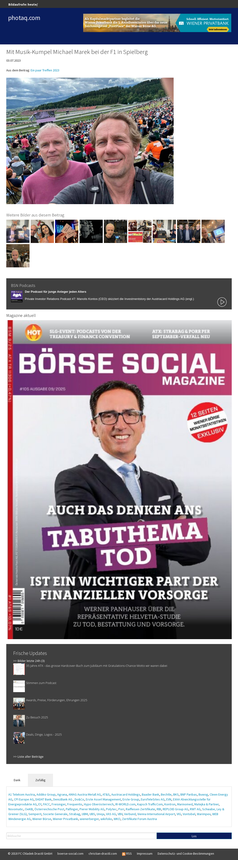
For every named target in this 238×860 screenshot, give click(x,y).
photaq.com (24, 17)
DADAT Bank (43, 799)
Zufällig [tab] (40, 780)
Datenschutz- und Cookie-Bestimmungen (186, 853)
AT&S (106, 794)
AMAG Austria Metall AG (85, 794)
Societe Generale (55, 814)
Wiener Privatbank (65, 819)
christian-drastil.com (103, 853)
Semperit (34, 814)
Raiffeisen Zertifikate (140, 809)
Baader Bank (150, 794)
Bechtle (166, 794)
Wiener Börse (41, 819)
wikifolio (106, 819)
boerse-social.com (70, 853)
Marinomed (185, 804)
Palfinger (72, 809)
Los (194, 836)
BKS (176, 794)
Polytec (111, 809)
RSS (127, 853)
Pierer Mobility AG (91, 809)
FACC (46, 804)
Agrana (62, 794)
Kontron (169, 804)
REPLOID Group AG (175, 809)
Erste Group (130, 799)
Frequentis (74, 804)
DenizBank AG (63, 799)
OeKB (29, 809)
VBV (120, 814)
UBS (92, 814)
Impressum (144, 853)
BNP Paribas (188, 794)
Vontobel (189, 814)
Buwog (203, 794)
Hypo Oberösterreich (99, 804)
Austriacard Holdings (125, 794)
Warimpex (204, 814)
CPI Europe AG (24, 799)
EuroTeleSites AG (153, 799)
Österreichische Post (49, 809)
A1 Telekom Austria (21, 794)
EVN (168, 799)
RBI (159, 809)
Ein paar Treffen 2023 (45, 70)
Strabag (74, 814)
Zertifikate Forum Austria (139, 819)
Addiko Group (46, 794)
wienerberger (89, 819)
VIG (179, 814)
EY (39, 804)
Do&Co (79, 799)
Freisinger (59, 804)
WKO (117, 819)
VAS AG (111, 814)
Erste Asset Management (103, 799)
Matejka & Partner (206, 804)
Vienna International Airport (156, 814)
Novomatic (15, 809)
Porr (121, 809)
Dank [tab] (17, 780)
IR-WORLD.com (125, 804)
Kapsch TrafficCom (150, 804)
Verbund (130, 814)
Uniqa (100, 814)
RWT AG (195, 809)
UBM (85, 814)
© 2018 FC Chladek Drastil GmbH (30, 853)
